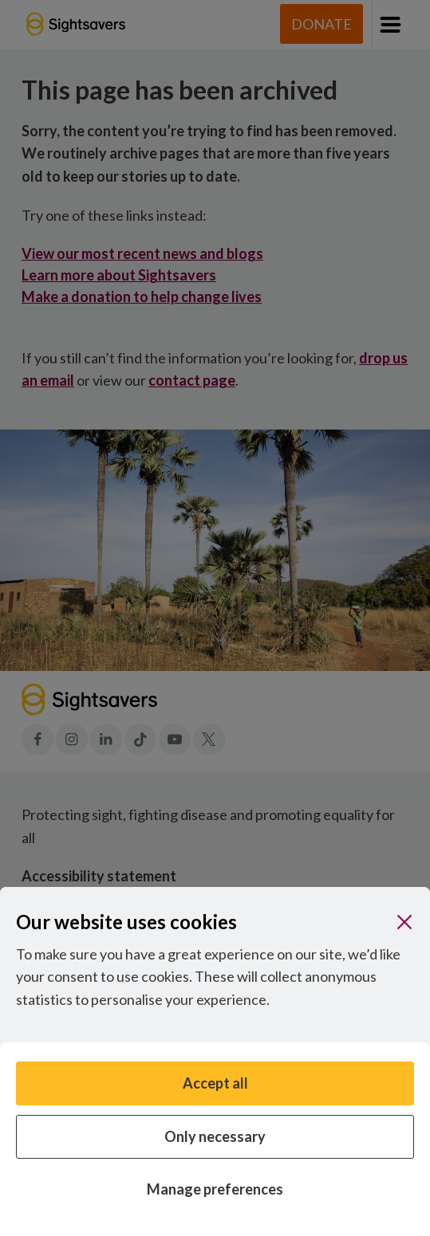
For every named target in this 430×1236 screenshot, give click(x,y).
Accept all (215, 1083)
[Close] (404, 922)
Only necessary (215, 1136)
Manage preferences (215, 1189)
